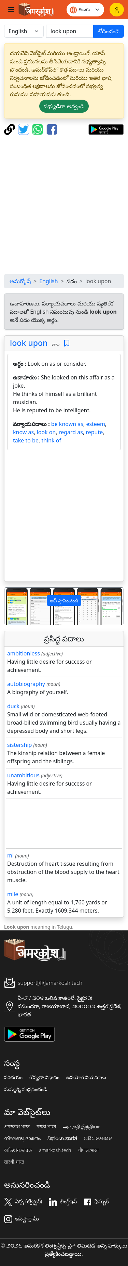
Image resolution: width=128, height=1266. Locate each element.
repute (94, 432)
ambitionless (23, 653)
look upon (29, 342)
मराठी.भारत (46, 1126)
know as (23, 432)
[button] (13, 606)
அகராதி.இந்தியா (81, 1126)
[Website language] (85, 9)
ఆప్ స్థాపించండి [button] (64, 600)
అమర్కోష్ (20, 281)
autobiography (26, 684)
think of (51, 440)
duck (13, 706)
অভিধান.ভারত (18, 1150)
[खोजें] (70, 31)
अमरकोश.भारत (17, 1126)
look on (46, 432)
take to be (26, 440)
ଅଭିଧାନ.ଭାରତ (98, 1138)
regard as (71, 432)
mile (12, 894)
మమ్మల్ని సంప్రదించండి (25, 1089)
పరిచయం (13, 1077)
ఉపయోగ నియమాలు (86, 1077)
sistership (19, 745)
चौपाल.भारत (88, 1150)
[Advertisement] (64, 204)
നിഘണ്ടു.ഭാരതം (22, 1138)
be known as (67, 424)
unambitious (23, 775)
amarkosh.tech (55, 1150)
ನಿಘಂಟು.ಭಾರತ (62, 1138)
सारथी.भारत (14, 1162)
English (48, 281)
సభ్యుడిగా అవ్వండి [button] (64, 106)
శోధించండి (108, 31)
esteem (95, 424)
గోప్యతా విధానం (44, 1077)
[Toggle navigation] (11, 9)
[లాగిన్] (117, 9)
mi (10, 855)
